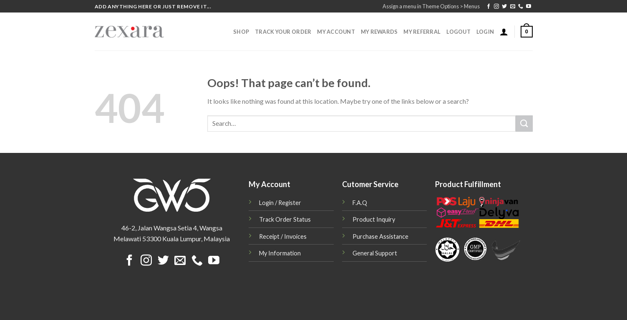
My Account (336, 31)
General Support (375, 253)
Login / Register (280, 202)
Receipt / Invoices (283, 236)
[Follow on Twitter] (504, 7)
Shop (241, 31)
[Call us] (520, 7)
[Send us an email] (512, 7)
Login (485, 31)
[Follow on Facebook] (488, 7)
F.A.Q (360, 202)
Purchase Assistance (380, 236)
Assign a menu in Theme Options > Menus (431, 6)
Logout (458, 31)
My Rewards (379, 31)
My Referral (422, 31)
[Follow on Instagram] (496, 7)
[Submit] (524, 123)
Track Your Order (283, 31)
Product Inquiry (374, 219)
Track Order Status (285, 219)
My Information (280, 253)
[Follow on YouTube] (528, 7)
